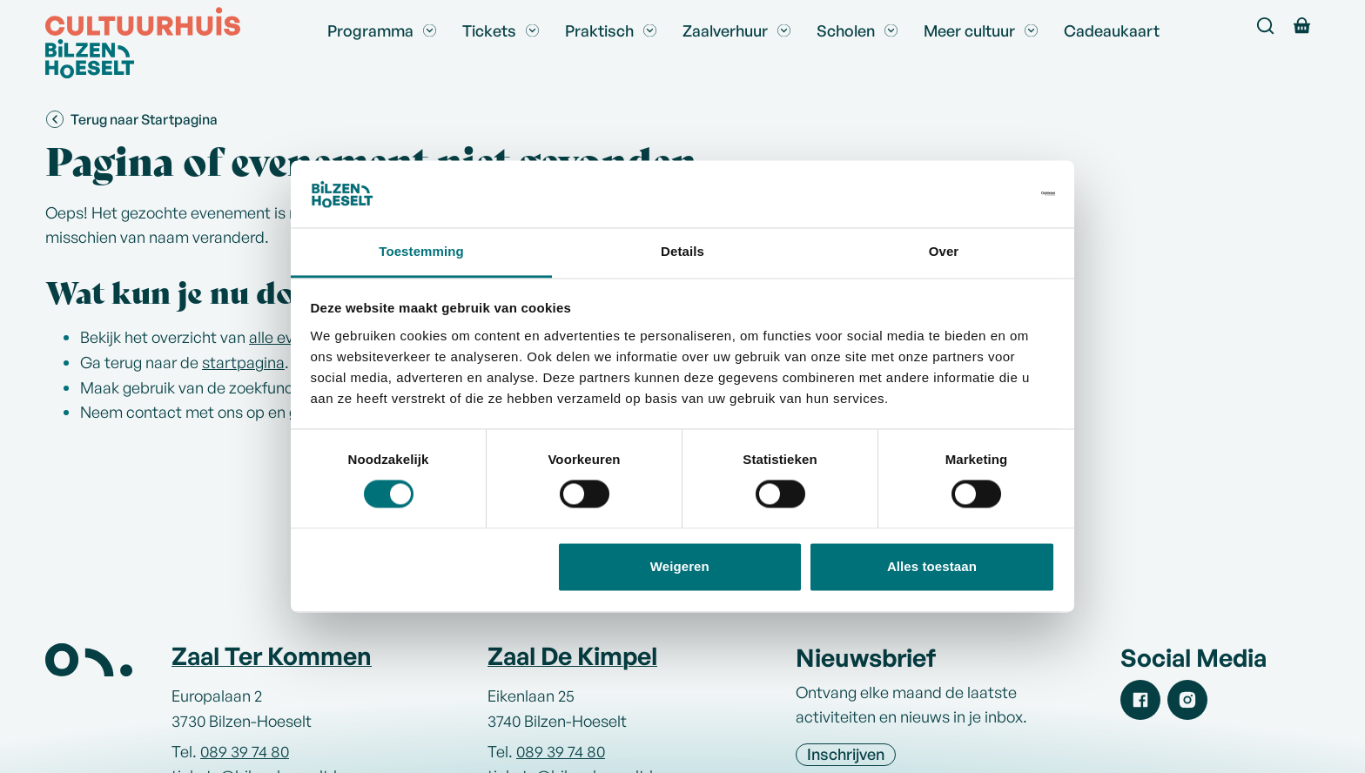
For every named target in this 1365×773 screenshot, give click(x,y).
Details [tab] (682, 251)
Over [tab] (944, 251)
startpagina (243, 362)
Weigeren (679, 566)
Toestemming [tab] (421, 251)
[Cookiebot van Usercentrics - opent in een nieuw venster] (979, 194)
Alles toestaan (932, 566)
